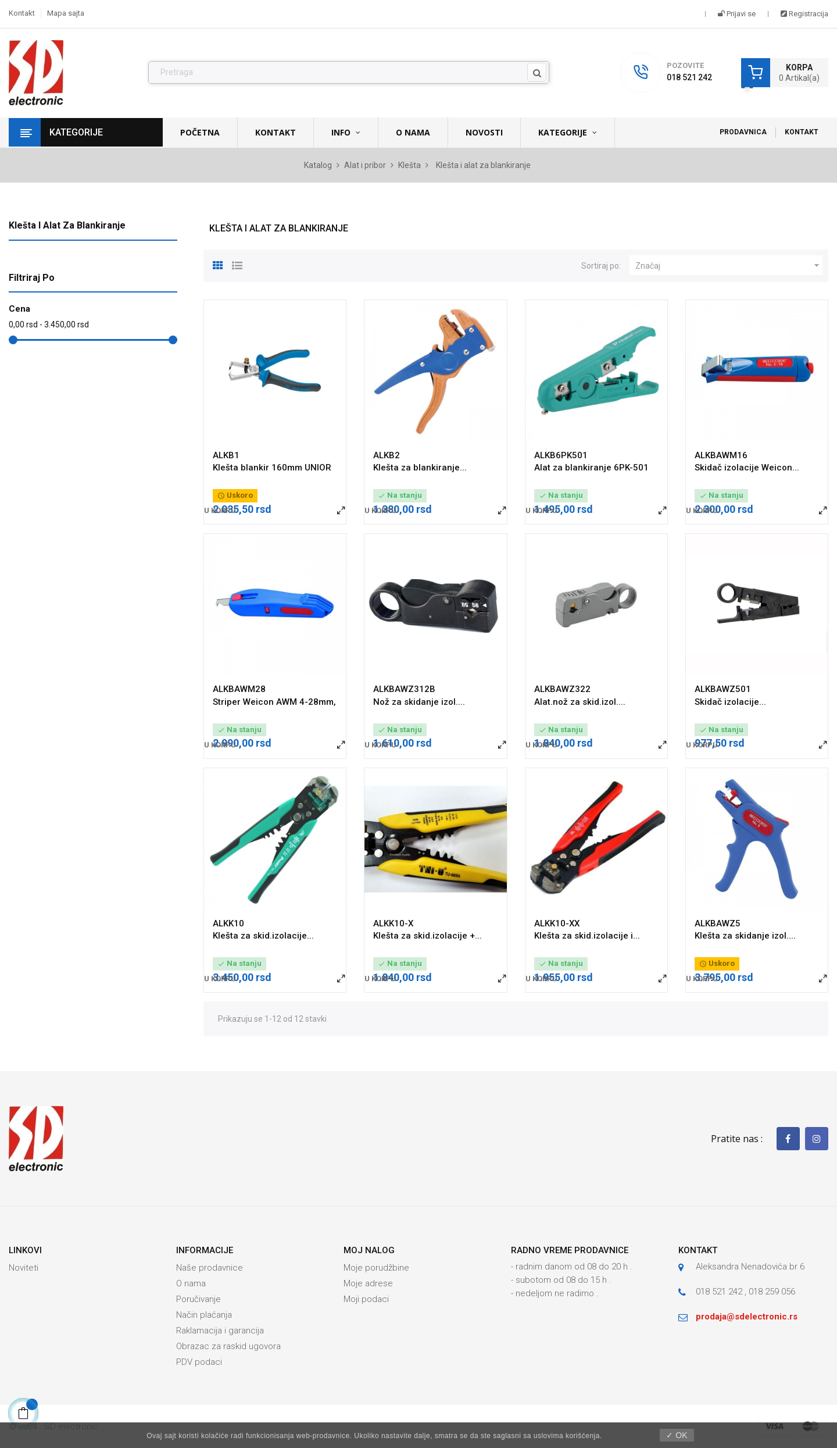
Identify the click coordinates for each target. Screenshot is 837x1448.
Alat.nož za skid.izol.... (579, 702)
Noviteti (23, 1267)
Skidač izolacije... (730, 702)
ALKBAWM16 (721, 455)
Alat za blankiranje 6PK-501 (591, 467)
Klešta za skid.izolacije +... (427, 935)
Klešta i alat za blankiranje (67, 225)
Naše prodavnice (209, 1267)
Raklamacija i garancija (220, 1330)
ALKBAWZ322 (562, 689)
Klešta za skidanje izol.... (745, 935)
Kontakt (22, 13)
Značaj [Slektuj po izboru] (728, 265)
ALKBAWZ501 (723, 689)
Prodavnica (743, 132)
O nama (191, 1283)
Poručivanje (198, 1299)
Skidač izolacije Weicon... (747, 467)
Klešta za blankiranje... (420, 467)
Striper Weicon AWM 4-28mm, (274, 702)
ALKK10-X (393, 923)
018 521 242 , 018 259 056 (745, 1291)
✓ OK (676, 1435)
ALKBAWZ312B (404, 689)
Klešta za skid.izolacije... (263, 935)
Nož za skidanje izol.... (419, 702)
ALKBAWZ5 (718, 923)
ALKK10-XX (557, 923)
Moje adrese (368, 1283)
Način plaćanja (204, 1315)
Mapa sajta (65, 13)
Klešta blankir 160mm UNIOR (272, 467)
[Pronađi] (348, 72)
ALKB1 (226, 455)
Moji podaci (366, 1299)
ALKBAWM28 (239, 689)
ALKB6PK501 (561, 455)
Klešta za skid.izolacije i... (587, 935)
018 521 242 (689, 77)
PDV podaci (199, 1362)
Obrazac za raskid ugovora (228, 1346)
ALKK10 (228, 923)
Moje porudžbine (376, 1267)
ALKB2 (386, 455)
